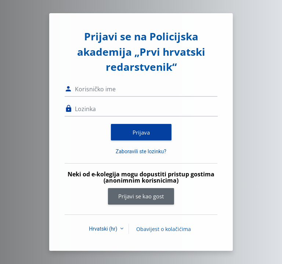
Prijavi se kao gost (141, 196)
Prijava (141, 132)
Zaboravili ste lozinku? (141, 151)
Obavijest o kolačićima (163, 228)
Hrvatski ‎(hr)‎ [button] (104, 229)
